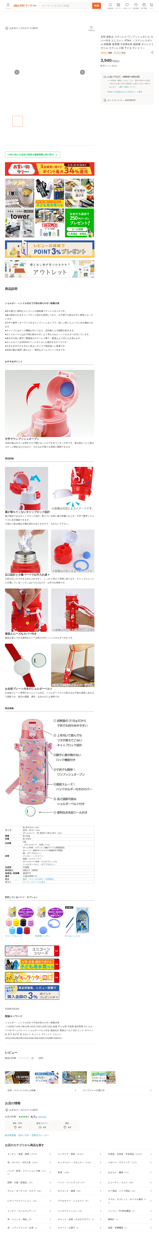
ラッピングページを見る (34, 884)
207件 (42, 1128)
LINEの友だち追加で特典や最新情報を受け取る (33, 156)
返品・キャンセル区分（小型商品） (39, 881)
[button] (152, 54)
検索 (96, 13)
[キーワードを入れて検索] (65, 13)
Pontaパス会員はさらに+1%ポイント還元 (124, 94)
